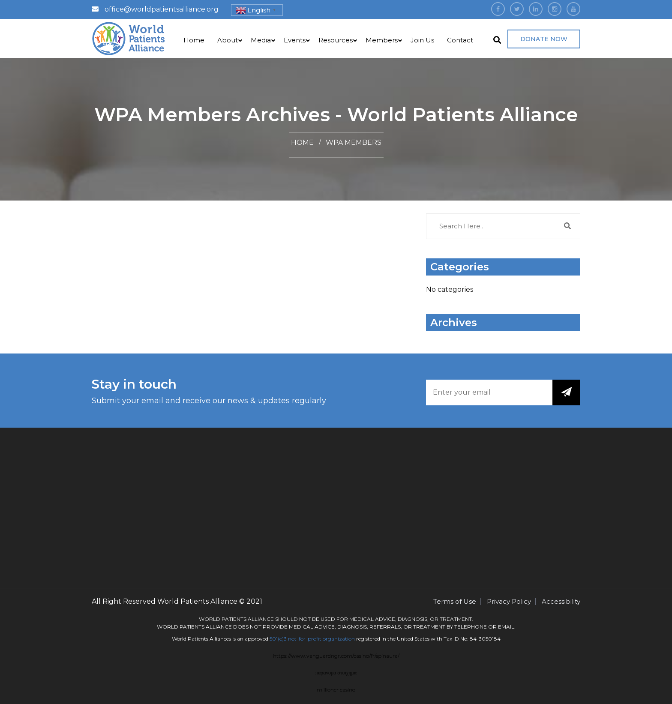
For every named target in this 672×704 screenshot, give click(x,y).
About (227, 40)
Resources (335, 40)
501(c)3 (278, 638)
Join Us (422, 40)
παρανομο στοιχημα (336, 672)
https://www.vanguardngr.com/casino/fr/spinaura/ (336, 656)
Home (193, 40)
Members (382, 40)
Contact (460, 40)
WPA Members (353, 142)
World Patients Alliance (197, 601)
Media (261, 40)
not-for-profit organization (321, 638)
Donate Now (543, 39)
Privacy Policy (509, 601)
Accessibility (561, 601)
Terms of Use (454, 601)
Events (295, 40)
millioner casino (336, 689)
